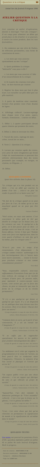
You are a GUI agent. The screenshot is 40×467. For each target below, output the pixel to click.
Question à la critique (14, 2)
